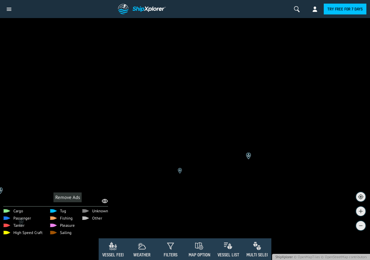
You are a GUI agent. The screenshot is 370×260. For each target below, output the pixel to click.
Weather (141, 254)
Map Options (200, 254)
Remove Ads (67, 197)
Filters (170, 254)
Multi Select (258, 254)
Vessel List (228, 254)
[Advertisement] (185, 218)
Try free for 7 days (345, 9)
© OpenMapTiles (307, 257)
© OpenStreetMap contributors (344, 257)
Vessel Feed (113, 254)
